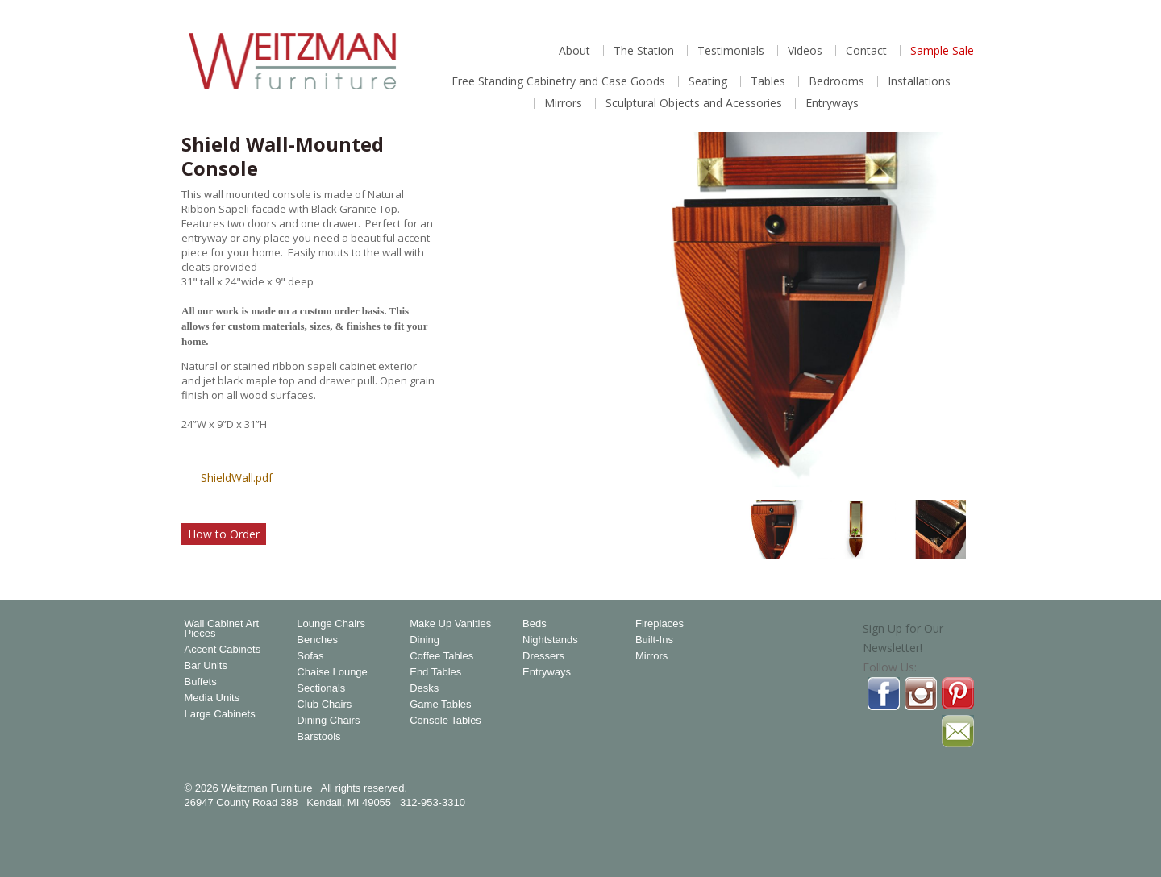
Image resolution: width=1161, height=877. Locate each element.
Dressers (543, 656)
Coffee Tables (441, 656)
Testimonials (730, 50)
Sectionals (321, 688)
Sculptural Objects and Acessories (693, 103)
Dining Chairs (328, 720)
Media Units (212, 698)
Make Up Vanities (450, 624)
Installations (919, 81)
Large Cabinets (220, 714)
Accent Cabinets (223, 650)
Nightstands (550, 640)
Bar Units (206, 666)
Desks (424, 688)
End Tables (435, 672)
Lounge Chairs (331, 624)
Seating (708, 81)
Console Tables (445, 720)
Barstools (318, 737)
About (574, 50)
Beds (534, 624)
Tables (768, 81)
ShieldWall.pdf (237, 477)
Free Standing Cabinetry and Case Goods (558, 81)
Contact (866, 50)
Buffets (201, 682)
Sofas (310, 656)
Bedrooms (836, 81)
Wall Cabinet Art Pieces (222, 628)
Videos (805, 50)
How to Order (224, 534)
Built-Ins (654, 640)
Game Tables (440, 704)
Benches (317, 640)
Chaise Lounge (332, 672)
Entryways (832, 103)
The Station (644, 50)
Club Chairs (324, 704)
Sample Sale (942, 50)
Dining (424, 640)
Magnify (959, 466)
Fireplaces (659, 624)
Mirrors (563, 103)
